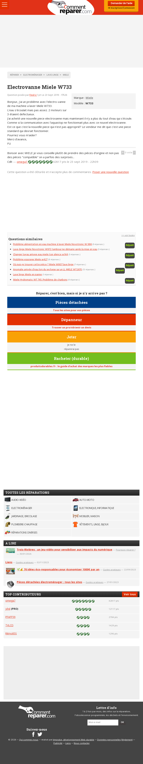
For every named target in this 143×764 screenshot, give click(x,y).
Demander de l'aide (121, 3)
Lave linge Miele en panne (27, 275)
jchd (7, 608)
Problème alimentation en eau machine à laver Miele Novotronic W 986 (52, 244)
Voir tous (130, 594)
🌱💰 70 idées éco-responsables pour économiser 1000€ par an (58, 569)
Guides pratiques (25, 562)
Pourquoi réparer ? (125, 549)
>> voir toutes (128, 235)
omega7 (22, 162)
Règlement (127, 740)
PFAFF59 (10, 617)
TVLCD (9, 625)
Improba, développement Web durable (73, 740)
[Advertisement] (71, 41)
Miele (89, 97)
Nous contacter (82, 743)
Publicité (57, 743)
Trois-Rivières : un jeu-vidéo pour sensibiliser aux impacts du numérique (64, 549)
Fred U (33, 95)
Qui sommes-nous (28, 740)
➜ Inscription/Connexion (121, 8)
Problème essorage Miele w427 (30, 260)
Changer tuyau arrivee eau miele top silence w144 (40, 255)
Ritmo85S (11, 633)
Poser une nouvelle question (110, 172)
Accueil (71, 7)
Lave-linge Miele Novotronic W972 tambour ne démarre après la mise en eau (55, 249)
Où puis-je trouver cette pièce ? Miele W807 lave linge (43, 265)
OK (122, 722)
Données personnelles (109, 740)
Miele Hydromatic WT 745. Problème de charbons (40, 280)
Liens (8, 562)
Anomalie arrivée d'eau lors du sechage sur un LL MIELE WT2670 (47, 270)
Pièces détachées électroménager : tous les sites (49, 582)
